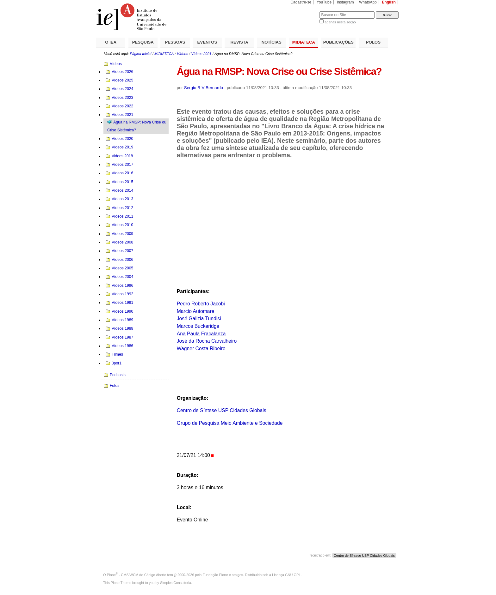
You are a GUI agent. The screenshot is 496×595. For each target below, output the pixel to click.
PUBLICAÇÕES (338, 42)
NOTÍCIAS (272, 42)
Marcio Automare (195, 311)
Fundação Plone (215, 575)
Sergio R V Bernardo (203, 87)
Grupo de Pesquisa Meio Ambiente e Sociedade (230, 423)
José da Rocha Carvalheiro (207, 341)
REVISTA (239, 42)
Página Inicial (140, 54)
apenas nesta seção (340, 22)
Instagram (345, 2)
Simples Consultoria (175, 583)
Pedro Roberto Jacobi (201, 303)
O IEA (110, 42)
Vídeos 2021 (201, 54)
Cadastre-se (300, 2)
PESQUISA (143, 42)
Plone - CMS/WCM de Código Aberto (136, 575)
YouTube (324, 2)
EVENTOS (207, 42)
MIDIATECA (303, 42)
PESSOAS (175, 42)
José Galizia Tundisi (199, 318)
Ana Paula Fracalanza (201, 333)
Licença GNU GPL (286, 575)
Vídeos (182, 54)
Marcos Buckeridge (198, 326)
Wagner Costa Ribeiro (201, 348)
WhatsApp (368, 2)
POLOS (373, 42)
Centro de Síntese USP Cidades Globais (221, 410)
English (389, 2)
